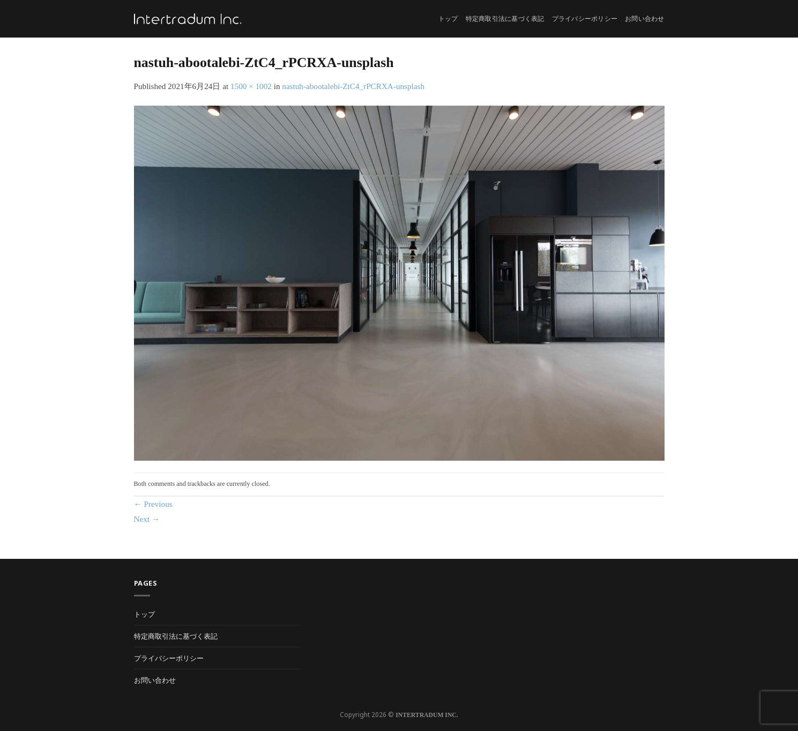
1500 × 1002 (251, 86)
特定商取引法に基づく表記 (505, 19)
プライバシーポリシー (584, 19)
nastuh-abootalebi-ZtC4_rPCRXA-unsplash (353, 86)
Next (147, 518)
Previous (153, 503)
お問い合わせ (644, 19)
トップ (448, 19)
